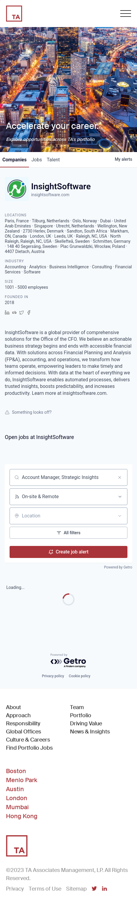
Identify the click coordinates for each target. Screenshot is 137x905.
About (13, 707)
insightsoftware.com (50, 194)
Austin (15, 789)
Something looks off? (28, 412)
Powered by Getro (118, 567)
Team (77, 707)
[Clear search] (119, 477)
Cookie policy (79, 676)
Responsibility (23, 723)
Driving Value (86, 723)
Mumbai (17, 807)
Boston (16, 771)
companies (14, 160)
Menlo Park (21, 780)
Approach (18, 715)
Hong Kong (21, 816)
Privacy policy (53, 676)
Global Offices (23, 731)
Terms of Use (45, 888)
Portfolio (80, 715)
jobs (36, 160)
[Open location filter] (119, 516)
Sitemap (76, 888)
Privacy (15, 888)
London (16, 798)
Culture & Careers (28, 739)
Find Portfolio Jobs (29, 747)
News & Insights (90, 731)
